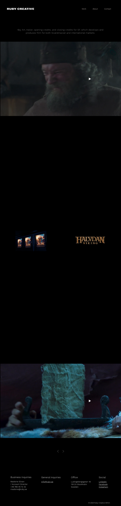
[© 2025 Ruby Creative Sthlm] (99, 503)
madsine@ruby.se (18, 489)
